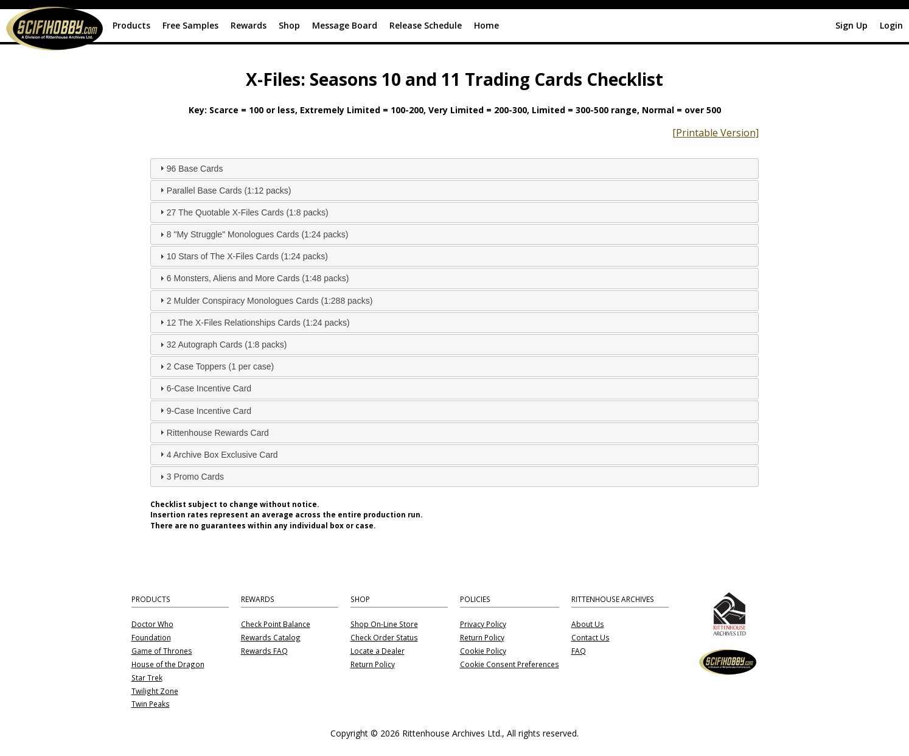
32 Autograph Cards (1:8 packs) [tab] (222, 344)
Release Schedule (425, 25)
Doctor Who (152, 624)
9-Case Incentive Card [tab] (204, 410)
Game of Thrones (161, 651)
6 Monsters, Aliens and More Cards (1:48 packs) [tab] (253, 278)
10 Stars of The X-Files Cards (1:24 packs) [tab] (242, 256)
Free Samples (190, 25)
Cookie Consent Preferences (509, 664)
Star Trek (146, 678)
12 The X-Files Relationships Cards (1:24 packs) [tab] (253, 322)
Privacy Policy (483, 624)
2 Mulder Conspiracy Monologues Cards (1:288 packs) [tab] (265, 300)
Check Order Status (384, 638)
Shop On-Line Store (384, 624)
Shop (289, 25)
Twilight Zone (154, 691)
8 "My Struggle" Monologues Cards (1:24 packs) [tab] (253, 234)
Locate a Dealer (377, 651)
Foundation (151, 638)
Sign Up (851, 25)
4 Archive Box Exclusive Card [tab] (217, 454)
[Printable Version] (715, 132)
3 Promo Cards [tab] (190, 476)
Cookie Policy (483, 651)
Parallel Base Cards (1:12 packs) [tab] (224, 190)
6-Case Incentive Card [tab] (204, 388)
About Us (587, 624)
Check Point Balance (275, 624)
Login (891, 25)
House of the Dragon (167, 664)
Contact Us (590, 638)
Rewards (248, 25)
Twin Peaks (150, 704)
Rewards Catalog (271, 638)
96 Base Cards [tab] (190, 168)
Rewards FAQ (264, 651)
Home (486, 25)
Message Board (344, 25)
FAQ (578, 651)
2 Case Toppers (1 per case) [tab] (215, 366)
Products (131, 25)
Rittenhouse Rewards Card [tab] (213, 432)
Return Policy (372, 664)
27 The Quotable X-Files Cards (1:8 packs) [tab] (243, 212)
